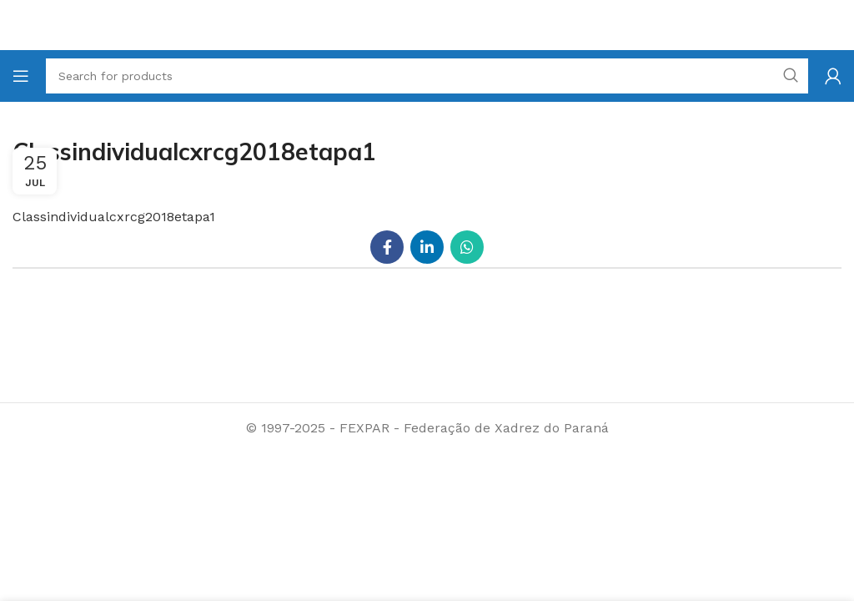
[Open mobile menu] (21, 76)
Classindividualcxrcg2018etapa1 (114, 217)
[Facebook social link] (387, 247)
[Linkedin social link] (427, 247)
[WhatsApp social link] (467, 247)
